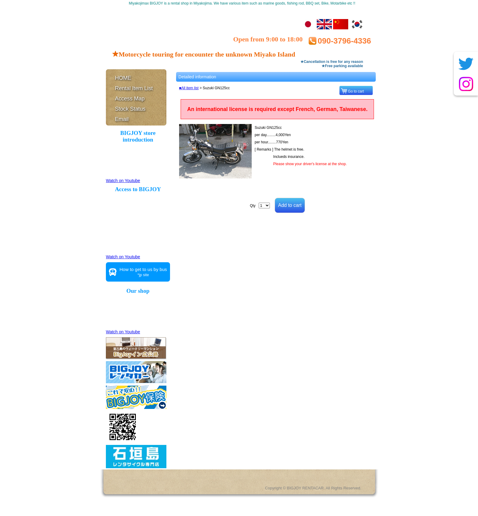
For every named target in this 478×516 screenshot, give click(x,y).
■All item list (189, 88)
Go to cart (357, 91)
